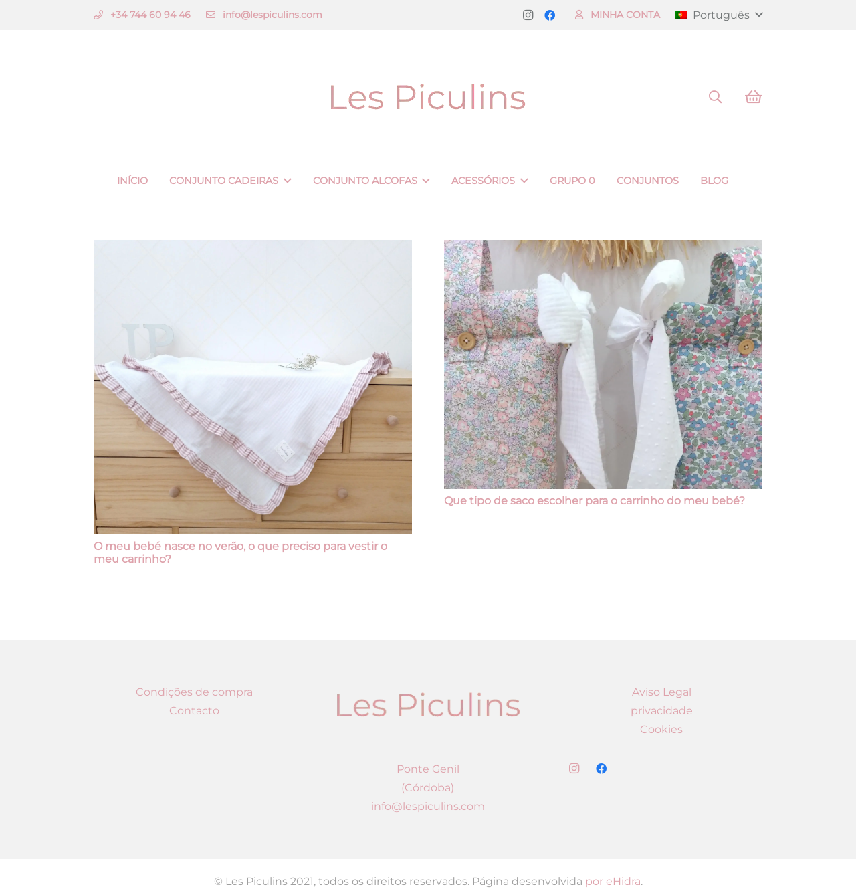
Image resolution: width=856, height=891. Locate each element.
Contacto (194, 710)
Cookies (661, 729)
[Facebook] (549, 15)
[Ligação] (427, 97)
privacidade (662, 710)
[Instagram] (528, 15)
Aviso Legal (661, 692)
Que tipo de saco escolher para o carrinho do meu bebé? (594, 500)
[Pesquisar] (715, 97)
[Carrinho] (753, 97)
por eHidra (613, 881)
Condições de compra (194, 692)
